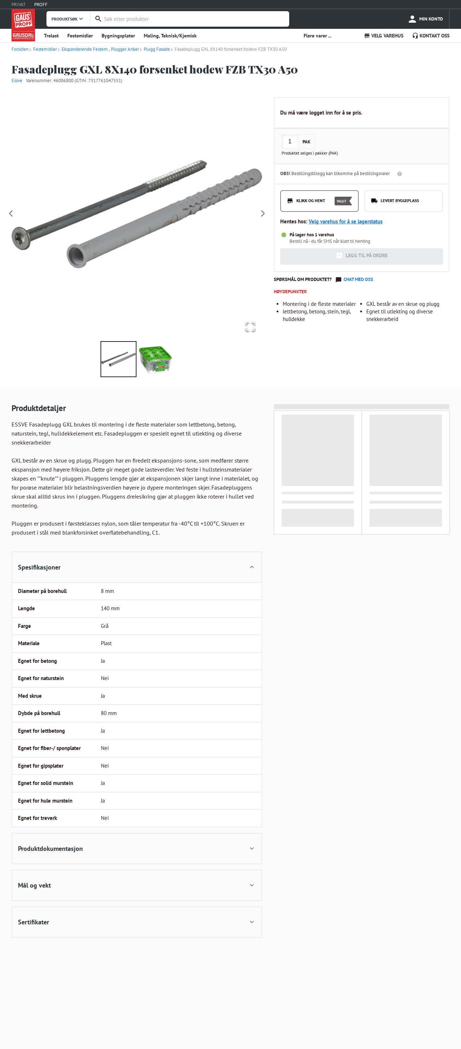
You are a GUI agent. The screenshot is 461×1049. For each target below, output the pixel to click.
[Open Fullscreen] (249, 326)
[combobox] (194, 19)
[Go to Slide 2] (155, 359)
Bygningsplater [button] (118, 35)
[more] (425, 19)
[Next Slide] (263, 213)
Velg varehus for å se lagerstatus (345, 221)
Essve (17, 80)
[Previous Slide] (11, 213)
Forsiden (20, 49)
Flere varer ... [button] (317, 35)
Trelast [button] (51, 35)
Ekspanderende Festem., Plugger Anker (98, 49)
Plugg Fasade (154, 49)
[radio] (319, 201)
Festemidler (42, 49)
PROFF (41, 4)
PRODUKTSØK (68, 18)
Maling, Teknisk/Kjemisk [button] (170, 35)
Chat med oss (358, 279)
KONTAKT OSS (430, 35)
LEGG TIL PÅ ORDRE (362, 255)
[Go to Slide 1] (118, 359)
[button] (137, 214)
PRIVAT (19, 4)
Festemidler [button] (80, 35)
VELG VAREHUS (383, 35)
